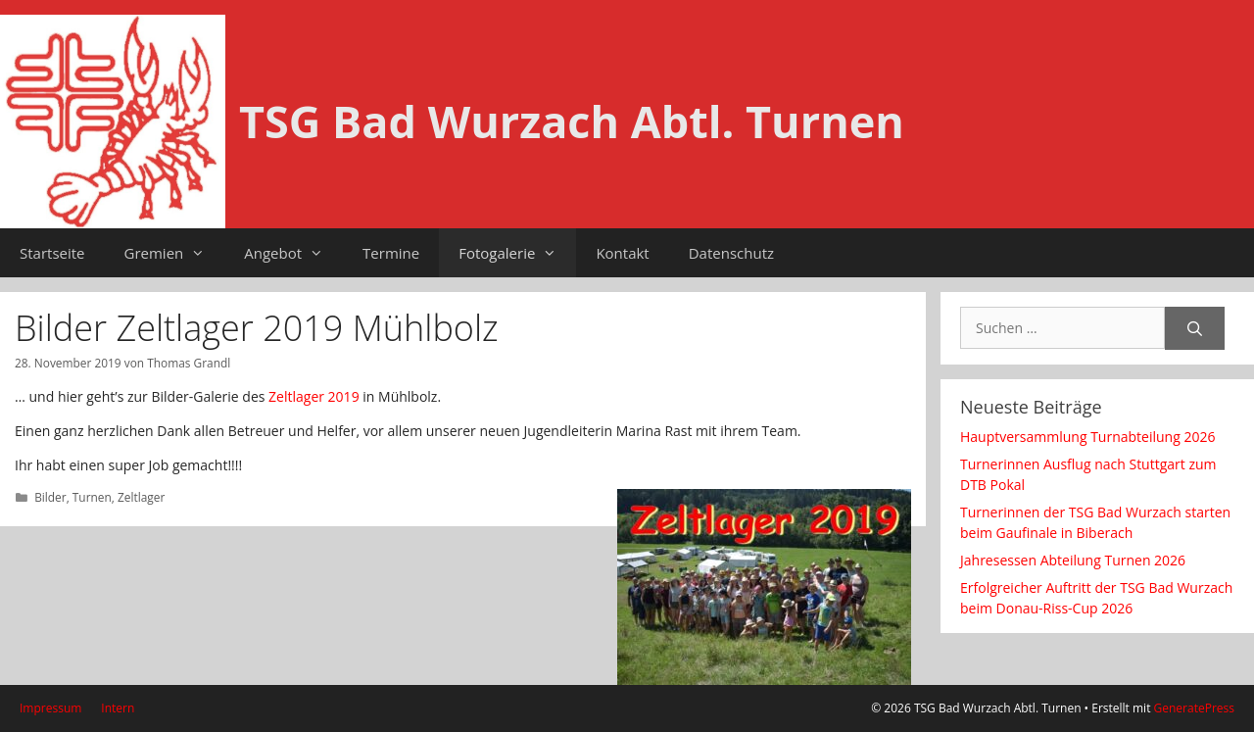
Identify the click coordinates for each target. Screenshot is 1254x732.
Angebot (293, 252)
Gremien (174, 252)
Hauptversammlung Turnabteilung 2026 (1087, 436)
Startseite (52, 253)
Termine (390, 253)
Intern (117, 708)
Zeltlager (141, 497)
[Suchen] (1195, 329)
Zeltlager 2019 (314, 396)
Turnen (92, 497)
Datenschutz (731, 253)
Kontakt (622, 253)
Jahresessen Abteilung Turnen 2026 (1074, 560)
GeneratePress (1194, 708)
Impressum (50, 708)
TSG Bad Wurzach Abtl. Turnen (571, 121)
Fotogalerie (517, 252)
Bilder (50, 497)
